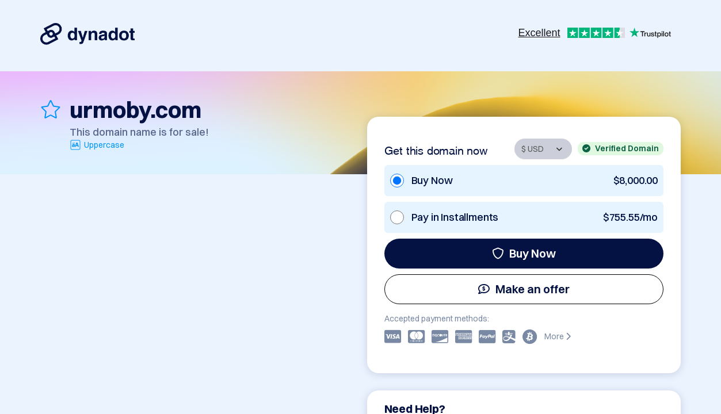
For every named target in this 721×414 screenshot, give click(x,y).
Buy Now (524, 253)
